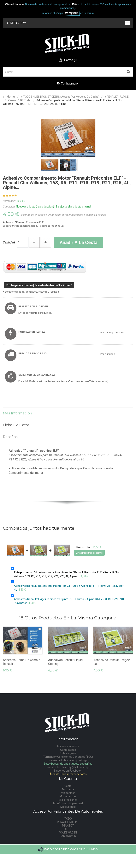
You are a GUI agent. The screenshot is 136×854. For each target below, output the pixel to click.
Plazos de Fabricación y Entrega (68, 760)
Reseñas (10, 437)
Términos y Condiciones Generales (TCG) (68, 756)
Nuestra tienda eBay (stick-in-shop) (68, 767)
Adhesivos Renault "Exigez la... (111, 662)
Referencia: (9, 200)
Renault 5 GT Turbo (19, 100)
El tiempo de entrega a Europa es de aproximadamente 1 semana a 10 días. (63, 214)
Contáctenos (68, 749)
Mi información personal (68, 803)
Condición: (9, 206)
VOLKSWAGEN (68, 832)
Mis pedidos (68, 792)
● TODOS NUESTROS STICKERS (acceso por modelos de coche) (60, 97)
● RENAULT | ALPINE (116, 97)
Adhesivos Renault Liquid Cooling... (65, 662)
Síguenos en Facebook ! (68, 770)
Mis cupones (68, 806)
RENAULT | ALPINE (68, 822)
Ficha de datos (16, 425)
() (70, 60)
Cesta (68, 785)
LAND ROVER (68, 836)
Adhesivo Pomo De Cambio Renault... (21, 662)
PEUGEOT (68, 825)
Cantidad (9, 242)
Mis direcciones (68, 799)
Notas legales (68, 753)
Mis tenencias (68, 796)
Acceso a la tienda (68, 746)
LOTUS (68, 829)
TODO (68, 818)
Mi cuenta (68, 789)
